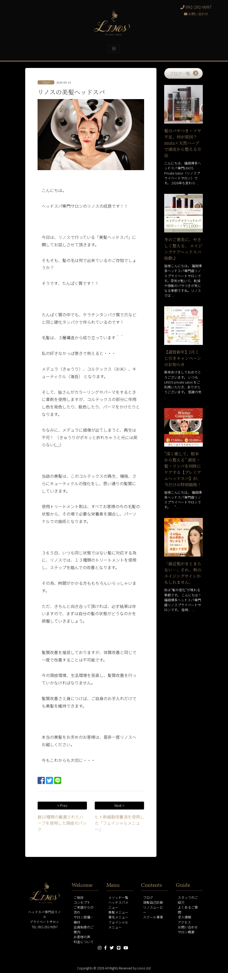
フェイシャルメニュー (118, 924)
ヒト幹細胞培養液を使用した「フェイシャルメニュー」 (119, 823)
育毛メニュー (118, 917)
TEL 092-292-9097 (45, 926)
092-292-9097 (196, 7)
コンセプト (82, 902)
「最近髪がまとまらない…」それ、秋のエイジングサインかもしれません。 (182, 573)
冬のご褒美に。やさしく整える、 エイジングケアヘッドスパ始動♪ (183, 249)
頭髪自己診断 (153, 902)
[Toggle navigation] (114, 48)
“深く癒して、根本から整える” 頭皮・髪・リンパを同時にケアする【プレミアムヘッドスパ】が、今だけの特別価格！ (182, 469)
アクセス (184, 922)
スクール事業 (153, 917)
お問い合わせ (196, 13)
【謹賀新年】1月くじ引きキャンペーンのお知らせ (182, 358)
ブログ (148, 897)
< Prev (62, 805)
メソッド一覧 (118, 897)
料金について (84, 941)
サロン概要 (186, 931)
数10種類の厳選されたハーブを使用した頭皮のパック (62, 823)
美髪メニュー (118, 912)
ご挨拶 (79, 897)
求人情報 (184, 917)
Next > (119, 805)
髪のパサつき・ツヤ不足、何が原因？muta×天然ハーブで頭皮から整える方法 (182, 143)
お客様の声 (82, 936)
